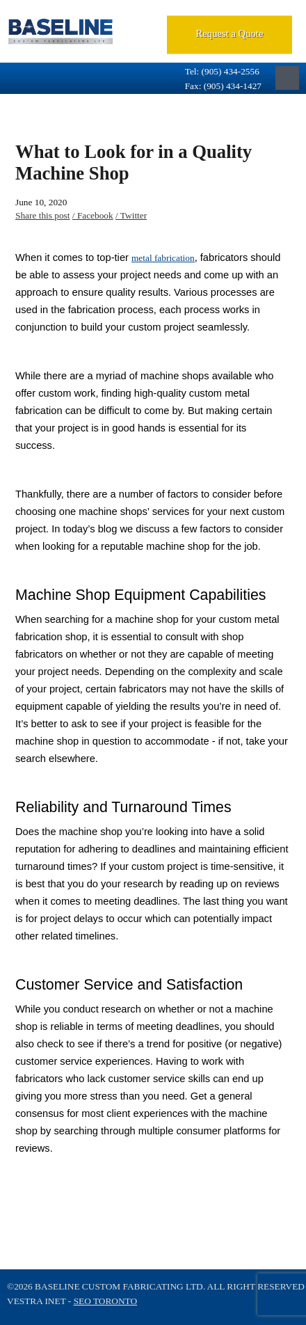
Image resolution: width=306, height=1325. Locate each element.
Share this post (42, 215)
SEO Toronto (105, 1301)
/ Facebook (92, 215)
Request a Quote (230, 33)
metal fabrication (163, 258)
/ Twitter (131, 215)
